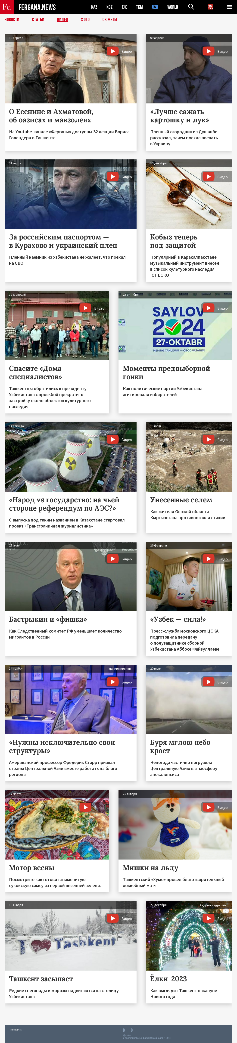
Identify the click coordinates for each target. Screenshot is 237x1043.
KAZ (94, 7)
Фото (85, 19)
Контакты (16, 1029)
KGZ (109, 7)
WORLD (172, 7)
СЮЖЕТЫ (110, 19)
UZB (155, 7)
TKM (139, 7)
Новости (12, 19)
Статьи (38, 19)
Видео (62, 19)
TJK (124, 7)
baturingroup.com (153, 1038)
